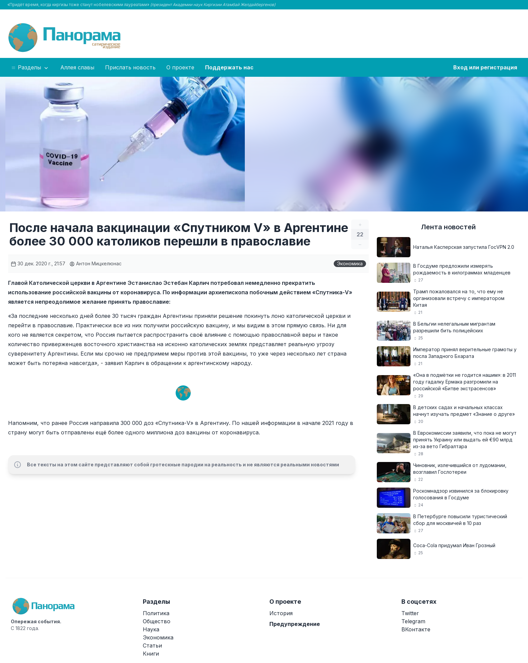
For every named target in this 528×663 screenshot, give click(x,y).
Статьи (152, 645)
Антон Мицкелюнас (95, 263)
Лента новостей (448, 227)
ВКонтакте (415, 629)
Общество (156, 621)
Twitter (410, 613)
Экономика (350, 263)
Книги (151, 653)
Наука (151, 629)
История (281, 613)
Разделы (30, 67)
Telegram (413, 621)
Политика (156, 613)
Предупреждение (294, 624)
